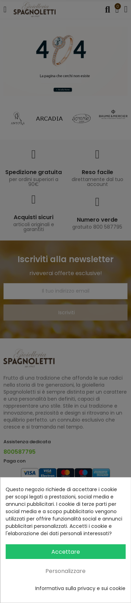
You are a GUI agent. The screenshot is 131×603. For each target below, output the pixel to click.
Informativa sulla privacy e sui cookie (80, 588)
